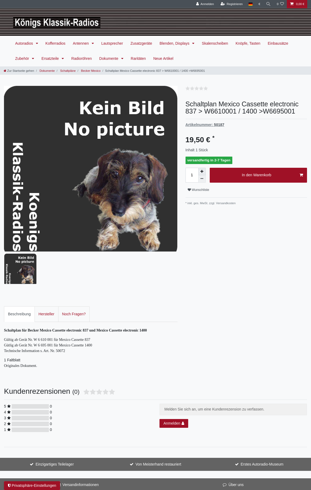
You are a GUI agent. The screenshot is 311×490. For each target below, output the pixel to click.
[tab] (19, 271)
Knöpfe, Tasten (248, 43)
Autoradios (24, 43)
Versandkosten (226, 203)
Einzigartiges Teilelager (55, 421)
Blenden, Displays (174, 43)
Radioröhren (81, 58)
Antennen (81, 43)
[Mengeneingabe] (192, 175)
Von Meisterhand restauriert (158, 421)
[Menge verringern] (202, 179)
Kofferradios (55, 43)
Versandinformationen (80, 441)
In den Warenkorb (272, 175)
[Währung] (259, 4)
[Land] (250, 4)
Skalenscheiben (215, 43)
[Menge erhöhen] (202, 171)
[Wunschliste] (280, 4)
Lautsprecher (112, 43)
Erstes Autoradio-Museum (262, 421)
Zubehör (22, 58)
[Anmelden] (205, 4)
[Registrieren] (232, 4)
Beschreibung (19, 271)
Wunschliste (198, 190)
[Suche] (268, 4)
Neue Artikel (163, 58)
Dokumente (109, 58)
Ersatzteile (50, 58)
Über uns (236, 441)
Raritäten (138, 58)
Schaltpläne (67, 70)
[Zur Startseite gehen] (19, 70)
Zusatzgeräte (141, 43)
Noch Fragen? (74, 271)
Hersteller (46, 271)
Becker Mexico (90, 70)
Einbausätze (278, 43)
